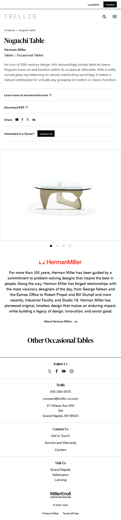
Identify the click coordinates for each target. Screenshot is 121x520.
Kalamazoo (60, 474)
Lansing (60, 479)
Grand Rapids (60, 469)
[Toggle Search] (104, 16)
